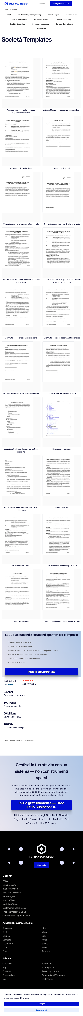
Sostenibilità (47, 979)
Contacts (7, 939)
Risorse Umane (71, 15)
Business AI (8, 928)
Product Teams (10, 900)
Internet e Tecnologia (19, 19)
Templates (46, 951)
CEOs (5, 881)
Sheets (45, 943)
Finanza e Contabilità (41, 19)
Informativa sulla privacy (26, 1010)
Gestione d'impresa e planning (29, 15)
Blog (5, 967)
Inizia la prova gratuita (41, 671)
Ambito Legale (53, 15)
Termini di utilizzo (7, 1010)
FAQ (4, 979)
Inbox (44, 932)
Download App (9, 975)
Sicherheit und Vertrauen (53, 975)
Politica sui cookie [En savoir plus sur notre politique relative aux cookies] (44, 1010)
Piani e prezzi (48, 967)
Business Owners (10, 888)
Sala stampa (47, 963)
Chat (5, 932)
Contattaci (7, 971)
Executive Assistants (12, 892)
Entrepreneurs (9, 885)
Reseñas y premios (50, 971)
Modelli (8, 15)
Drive (5, 951)
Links (44, 936)
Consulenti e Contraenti (64, 24)
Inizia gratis (41, 865)
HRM (44, 928)
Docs (5, 947)
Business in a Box (14, 1005)
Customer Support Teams (14, 908)
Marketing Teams (10, 904)
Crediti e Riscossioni (17, 24)
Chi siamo (7, 963)
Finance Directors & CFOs (14, 912)
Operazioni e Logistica (40, 24)
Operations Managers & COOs (16, 915)
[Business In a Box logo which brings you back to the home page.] (16, 3)
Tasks (44, 947)
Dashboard (8, 943)
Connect (6, 936)
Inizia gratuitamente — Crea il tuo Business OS (41, 805)
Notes (44, 939)
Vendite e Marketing (64, 19)
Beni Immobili (41, 29)
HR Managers (9, 896)
